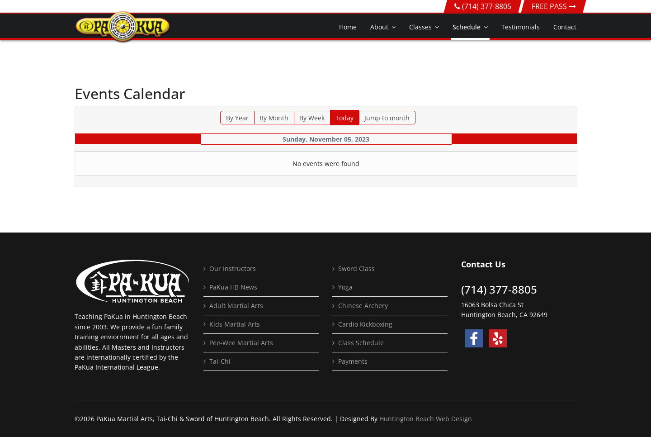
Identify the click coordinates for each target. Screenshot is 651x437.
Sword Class (356, 268)
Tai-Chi (220, 361)
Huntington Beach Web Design (425, 418)
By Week (312, 118)
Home (348, 27)
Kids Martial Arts (234, 324)
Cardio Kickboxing (365, 324)
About (379, 27)
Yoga (345, 287)
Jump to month (387, 118)
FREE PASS (554, 6)
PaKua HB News (233, 287)
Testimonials (520, 27)
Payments (353, 361)
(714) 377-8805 (486, 6)
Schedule (467, 27)
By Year (237, 118)
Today (344, 118)
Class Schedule (361, 342)
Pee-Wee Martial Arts (241, 342)
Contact (564, 27)
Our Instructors (232, 268)
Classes (420, 27)
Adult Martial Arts (236, 305)
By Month (273, 118)
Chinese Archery (363, 305)
